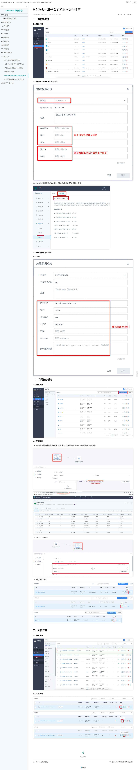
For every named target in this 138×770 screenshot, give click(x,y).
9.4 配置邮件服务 (9, 71)
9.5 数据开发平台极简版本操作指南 (40, 2)
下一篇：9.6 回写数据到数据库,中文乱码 (121, 762)
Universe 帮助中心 (21, 2)
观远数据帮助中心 (6, 2)
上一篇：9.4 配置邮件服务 (41, 762)
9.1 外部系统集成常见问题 (12, 60)
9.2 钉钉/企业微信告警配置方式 (14, 64)
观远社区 (128, 2)
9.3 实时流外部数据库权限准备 (13, 68)
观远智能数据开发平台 (9, 18)
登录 (135, 2)
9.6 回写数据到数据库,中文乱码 (14, 79)
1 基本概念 (5, 26)
